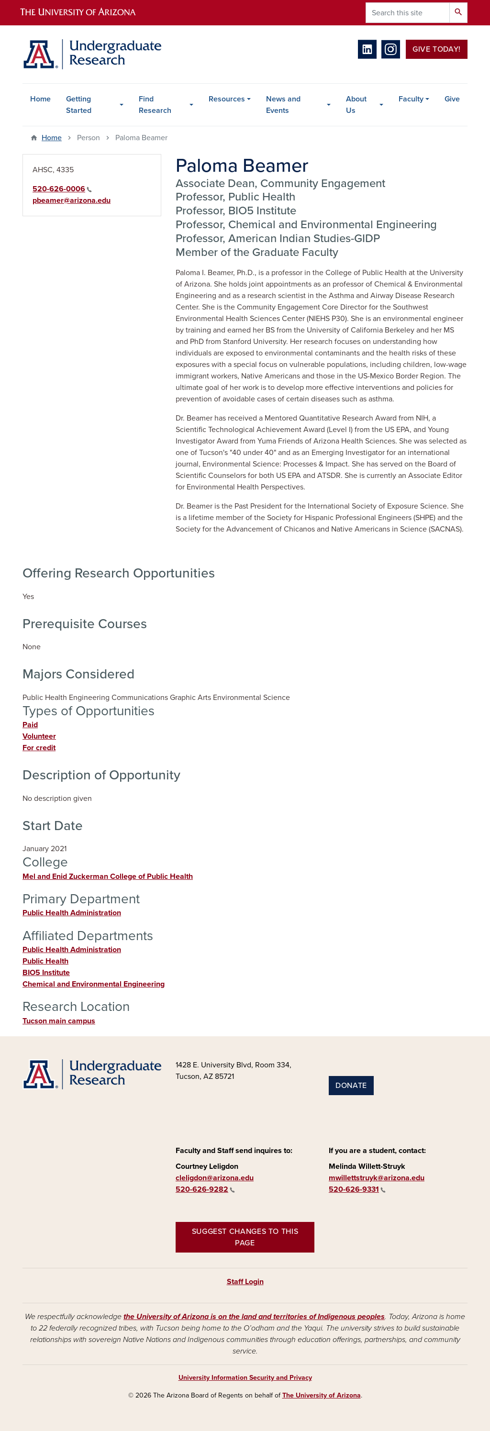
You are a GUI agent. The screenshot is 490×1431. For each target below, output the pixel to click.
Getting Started (78, 104)
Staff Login (245, 1282)
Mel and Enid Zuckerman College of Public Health (107, 876)
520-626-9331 (357, 1189)
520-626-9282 (205, 1189)
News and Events (283, 104)
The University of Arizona (321, 1395)
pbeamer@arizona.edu (72, 200)
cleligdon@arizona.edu (215, 1178)
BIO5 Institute (46, 972)
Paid (30, 725)
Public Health (45, 961)
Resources (227, 99)
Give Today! (436, 49)
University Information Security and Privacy (245, 1378)
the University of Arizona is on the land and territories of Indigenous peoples (254, 1316)
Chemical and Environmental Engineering (93, 984)
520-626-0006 (62, 189)
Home (40, 99)
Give (452, 99)
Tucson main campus (58, 1021)
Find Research (155, 104)
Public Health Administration (71, 913)
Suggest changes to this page (245, 1237)
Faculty (411, 99)
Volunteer (39, 736)
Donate (351, 1085)
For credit (39, 748)
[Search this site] (408, 12)
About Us (356, 104)
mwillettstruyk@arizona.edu (376, 1178)
